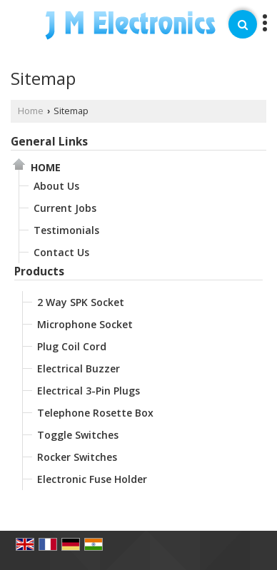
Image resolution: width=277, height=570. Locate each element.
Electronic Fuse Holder (92, 479)
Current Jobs (65, 208)
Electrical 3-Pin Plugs (88, 390)
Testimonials (66, 230)
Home (31, 111)
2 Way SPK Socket (80, 302)
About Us (56, 186)
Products (39, 271)
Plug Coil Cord (71, 346)
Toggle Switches (78, 435)
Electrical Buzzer (78, 368)
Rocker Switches (77, 457)
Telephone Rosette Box (95, 412)
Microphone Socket (85, 324)
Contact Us (61, 252)
